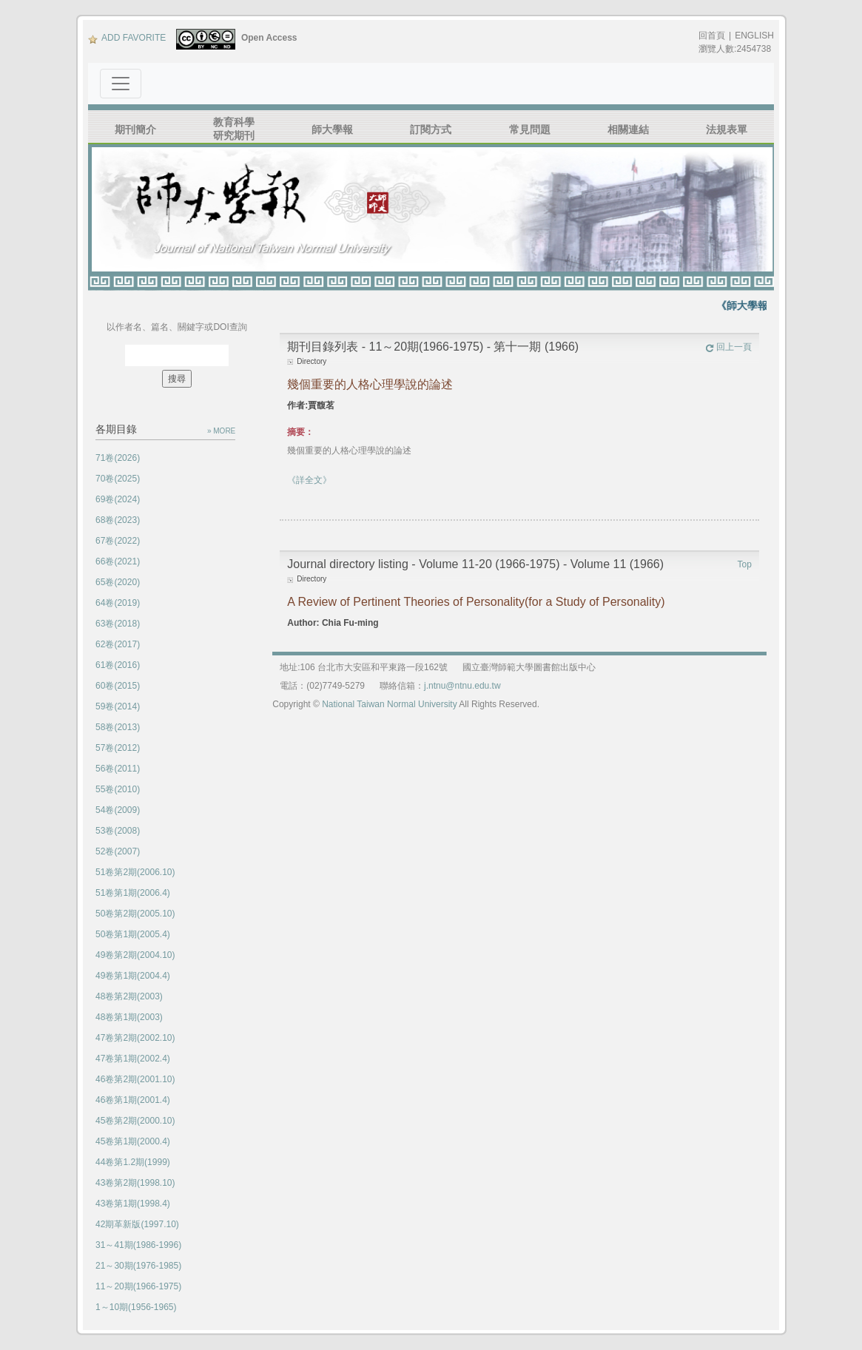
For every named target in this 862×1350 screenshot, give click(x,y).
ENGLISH (754, 35)
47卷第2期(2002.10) (135, 1038)
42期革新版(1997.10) (137, 1224)
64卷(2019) (117, 603)
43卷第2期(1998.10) (135, 1183)
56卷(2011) (117, 768)
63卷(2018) (117, 623)
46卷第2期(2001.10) (135, 1079)
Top (745, 564)
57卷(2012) (117, 748)
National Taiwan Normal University (389, 704)
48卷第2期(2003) (129, 996)
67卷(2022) (117, 541)
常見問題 (529, 129)
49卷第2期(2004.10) (135, 955)
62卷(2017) (117, 644)
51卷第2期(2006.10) (135, 872)
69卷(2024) (117, 499)
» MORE (221, 431)
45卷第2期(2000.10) (135, 1121)
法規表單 (726, 129)
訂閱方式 (430, 129)
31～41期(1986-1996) (138, 1245)
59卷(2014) (117, 706)
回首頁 (711, 35)
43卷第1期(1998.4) (132, 1203)
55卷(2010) (117, 789)
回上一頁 (728, 347)
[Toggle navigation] (120, 83)
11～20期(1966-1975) (138, 1286)
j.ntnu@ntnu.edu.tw (462, 686)
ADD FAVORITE (127, 38)
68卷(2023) (117, 520)
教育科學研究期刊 (234, 128)
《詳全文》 (309, 480)
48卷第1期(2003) (129, 1017)
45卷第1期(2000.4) (132, 1141)
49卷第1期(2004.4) (132, 976)
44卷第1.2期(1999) (132, 1162)
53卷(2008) (117, 831)
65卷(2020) (117, 582)
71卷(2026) (117, 458)
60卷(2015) (117, 686)
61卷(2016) (117, 665)
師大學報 (332, 129)
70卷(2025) (117, 478)
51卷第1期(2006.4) (132, 893)
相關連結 (628, 129)
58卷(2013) (117, 727)
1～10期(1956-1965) (135, 1307)
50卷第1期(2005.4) (132, 934)
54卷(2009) (117, 810)
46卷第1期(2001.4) (132, 1100)
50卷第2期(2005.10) (135, 913)
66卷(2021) (117, 561)
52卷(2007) (117, 851)
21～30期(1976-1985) (138, 1265)
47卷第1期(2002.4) (132, 1058)
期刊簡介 (135, 129)
